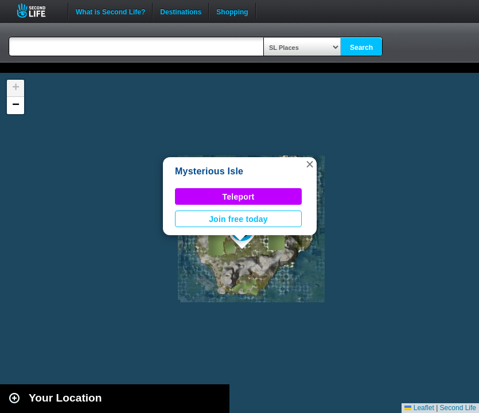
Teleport (239, 196)
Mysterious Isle (209, 171)
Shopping (232, 11)
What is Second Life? (110, 11)
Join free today (238, 219)
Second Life (37, 10)
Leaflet (419, 408)
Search (361, 48)
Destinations (180, 11)
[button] (310, 164)
